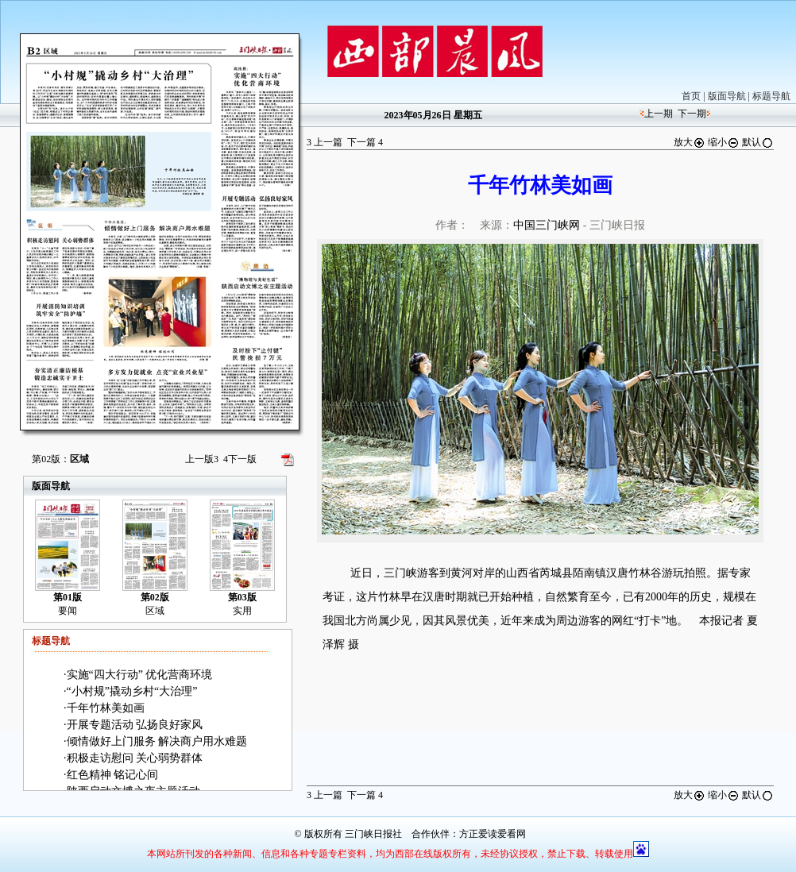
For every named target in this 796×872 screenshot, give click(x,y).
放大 (689, 142)
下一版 (240, 459)
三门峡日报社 (373, 833)
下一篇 (365, 142)
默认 (758, 142)
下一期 (692, 113)
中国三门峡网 (546, 225)
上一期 (658, 113)
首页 (691, 96)
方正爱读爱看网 (492, 833)
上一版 (201, 459)
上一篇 (324, 142)
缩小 (724, 142)
